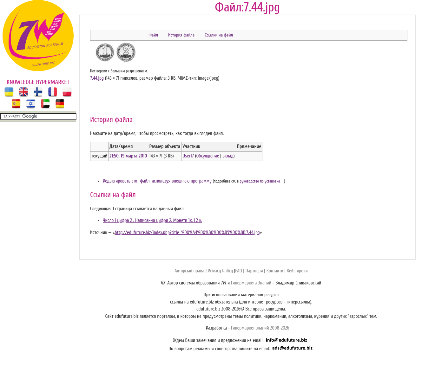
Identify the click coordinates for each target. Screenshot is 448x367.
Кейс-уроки (297, 271)
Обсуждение (207, 156)
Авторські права (189, 271)
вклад (228, 156)
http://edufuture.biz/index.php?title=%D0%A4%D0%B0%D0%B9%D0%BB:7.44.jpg (187, 232)
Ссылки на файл (219, 35)
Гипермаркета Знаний (251, 283)
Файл (153, 35)
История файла (181, 35)
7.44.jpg (97, 78)
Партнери (254, 271)
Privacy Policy (220, 271)
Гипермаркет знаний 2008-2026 (260, 328)
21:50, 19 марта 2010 (128, 156)
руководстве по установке (260, 181)
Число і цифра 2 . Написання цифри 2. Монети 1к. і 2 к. (152, 220)
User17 (188, 156)
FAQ (238, 271)
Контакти (275, 271)
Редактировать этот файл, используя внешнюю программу (157, 181)
